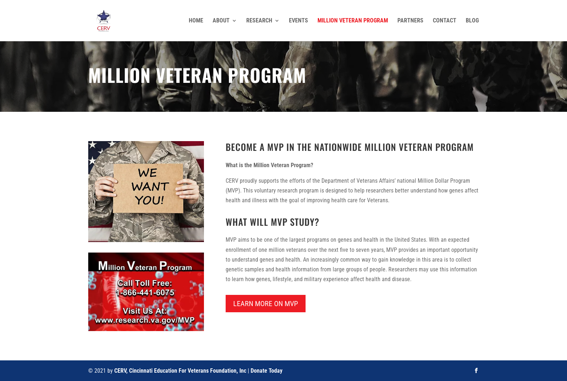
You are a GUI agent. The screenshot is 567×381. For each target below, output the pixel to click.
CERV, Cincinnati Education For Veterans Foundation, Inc (180, 370)
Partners (410, 21)
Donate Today (266, 370)
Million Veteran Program (352, 21)
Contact (444, 21)
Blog (472, 21)
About (221, 21)
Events (298, 21)
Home (196, 21)
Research (259, 21)
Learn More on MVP (265, 303)
